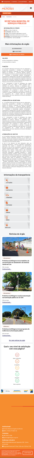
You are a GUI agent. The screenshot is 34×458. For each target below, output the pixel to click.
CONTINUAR (27, 453)
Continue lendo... (6, 269)
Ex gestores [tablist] (17, 51)
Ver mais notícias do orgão (17, 340)
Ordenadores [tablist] (17, 48)
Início (3, 16)
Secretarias (9, 16)
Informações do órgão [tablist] (17, 54)
